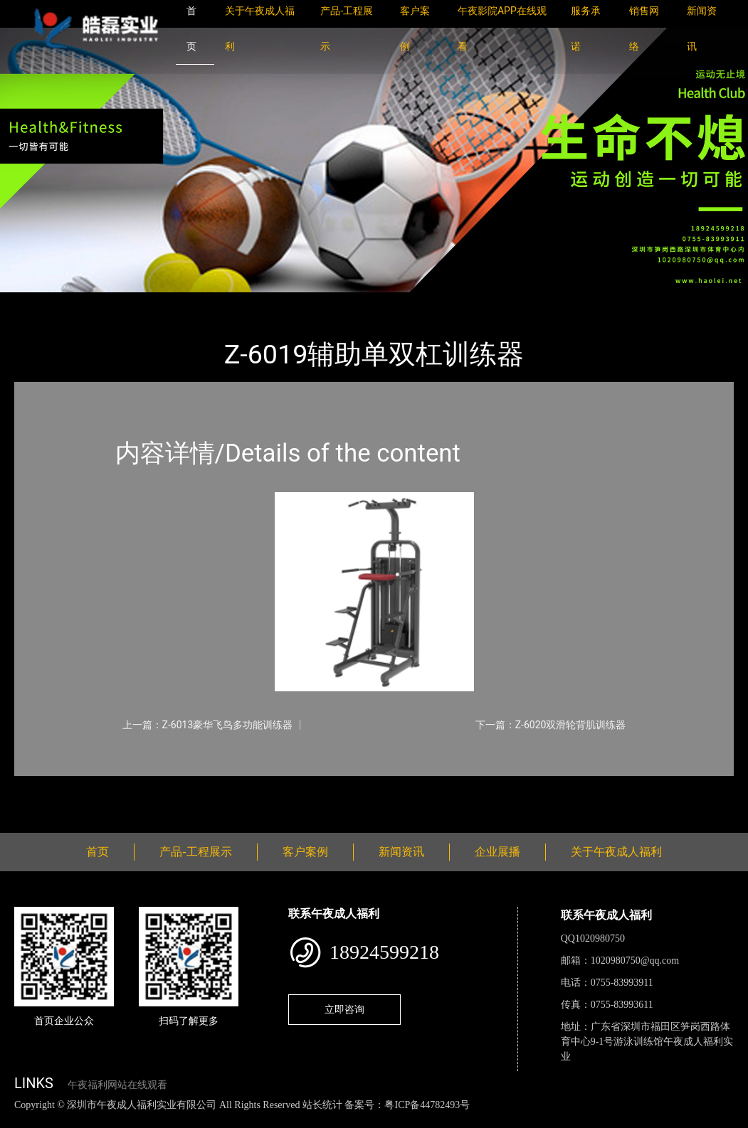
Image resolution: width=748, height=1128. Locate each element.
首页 (39, 302)
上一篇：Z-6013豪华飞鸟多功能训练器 (207, 725)
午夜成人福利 (181, 302)
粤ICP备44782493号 (427, 1105)
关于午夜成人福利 (616, 852)
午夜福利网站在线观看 (117, 1085)
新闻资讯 (401, 852)
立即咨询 (344, 1009)
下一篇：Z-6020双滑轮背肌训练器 (550, 725)
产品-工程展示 (99, 302)
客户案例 (305, 852)
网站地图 (21, 1120)
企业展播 (497, 852)
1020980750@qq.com (635, 960)
